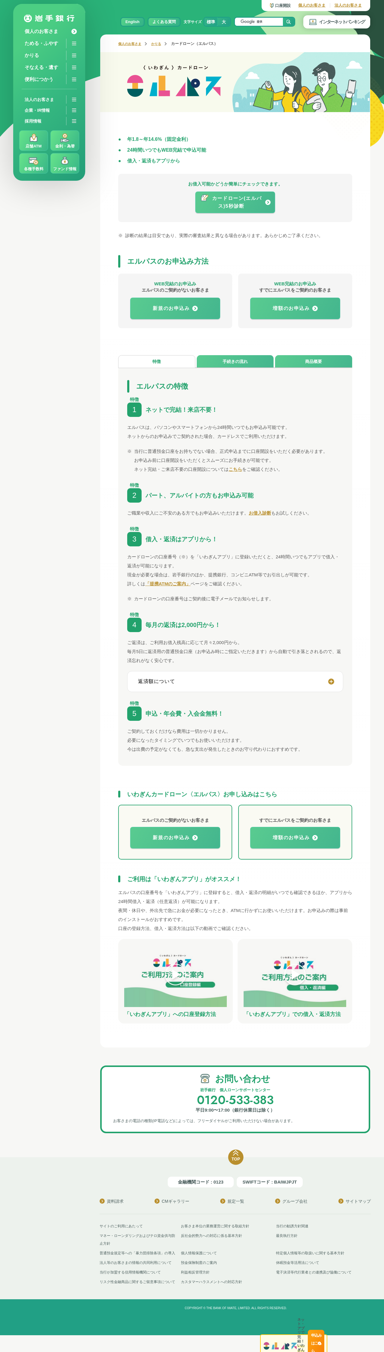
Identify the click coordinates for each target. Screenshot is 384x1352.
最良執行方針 (287, 1237)
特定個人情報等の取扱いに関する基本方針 (313, 1254)
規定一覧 (232, 1202)
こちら (235, 470)
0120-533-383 (235, 1100)
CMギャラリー (171, 1202)
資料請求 (112, 1202)
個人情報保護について (200, 1254)
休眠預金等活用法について (299, 1271)
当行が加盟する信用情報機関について (133, 1281)
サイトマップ (354, 1202)
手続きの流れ (235, 362)
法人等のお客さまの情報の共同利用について (139, 1271)
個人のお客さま (312, 5)
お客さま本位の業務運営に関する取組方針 (218, 1227)
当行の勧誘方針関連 (293, 1227)
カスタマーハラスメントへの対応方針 (214, 1290)
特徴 (156, 362)
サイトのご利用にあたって (123, 1227)
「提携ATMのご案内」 (167, 584)
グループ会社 (291, 1202)
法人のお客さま (348, 5)
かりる (161, 43)
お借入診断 (260, 514)
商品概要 (313, 362)
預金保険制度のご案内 (200, 1271)
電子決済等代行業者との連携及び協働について (317, 1281)
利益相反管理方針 (196, 1281)
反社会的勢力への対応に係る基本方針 (214, 1237)
